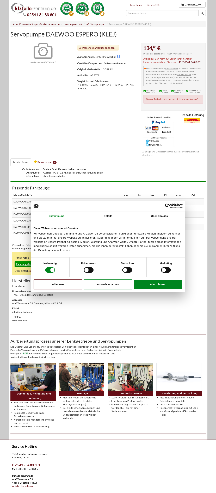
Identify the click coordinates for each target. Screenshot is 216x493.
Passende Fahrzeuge (93, 47)
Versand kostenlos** (182, 53)
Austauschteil (171, 68)
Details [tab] (108, 215)
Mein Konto (136, 5)
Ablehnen (58, 284)
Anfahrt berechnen (22, 486)
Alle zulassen (158, 284)
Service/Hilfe (154, 5)
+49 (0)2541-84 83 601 (189, 62)
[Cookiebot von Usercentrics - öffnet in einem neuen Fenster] (168, 206)
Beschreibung (20, 162)
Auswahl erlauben (108, 284)
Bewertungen (45, 162)
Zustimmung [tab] (56, 215)
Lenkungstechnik (73, 24)
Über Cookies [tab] (159, 215)
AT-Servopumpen (95, 24)
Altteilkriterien (184, 74)
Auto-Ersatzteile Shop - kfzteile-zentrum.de (36, 24)
